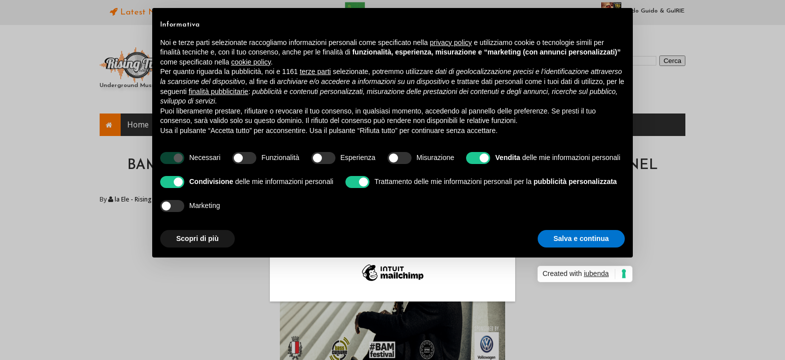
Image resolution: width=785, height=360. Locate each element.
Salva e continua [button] (581, 238)
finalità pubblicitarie (218, 92)
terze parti (315, 72)
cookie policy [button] (251, 62)
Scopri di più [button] (197, 238)
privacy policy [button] (451, 42)
